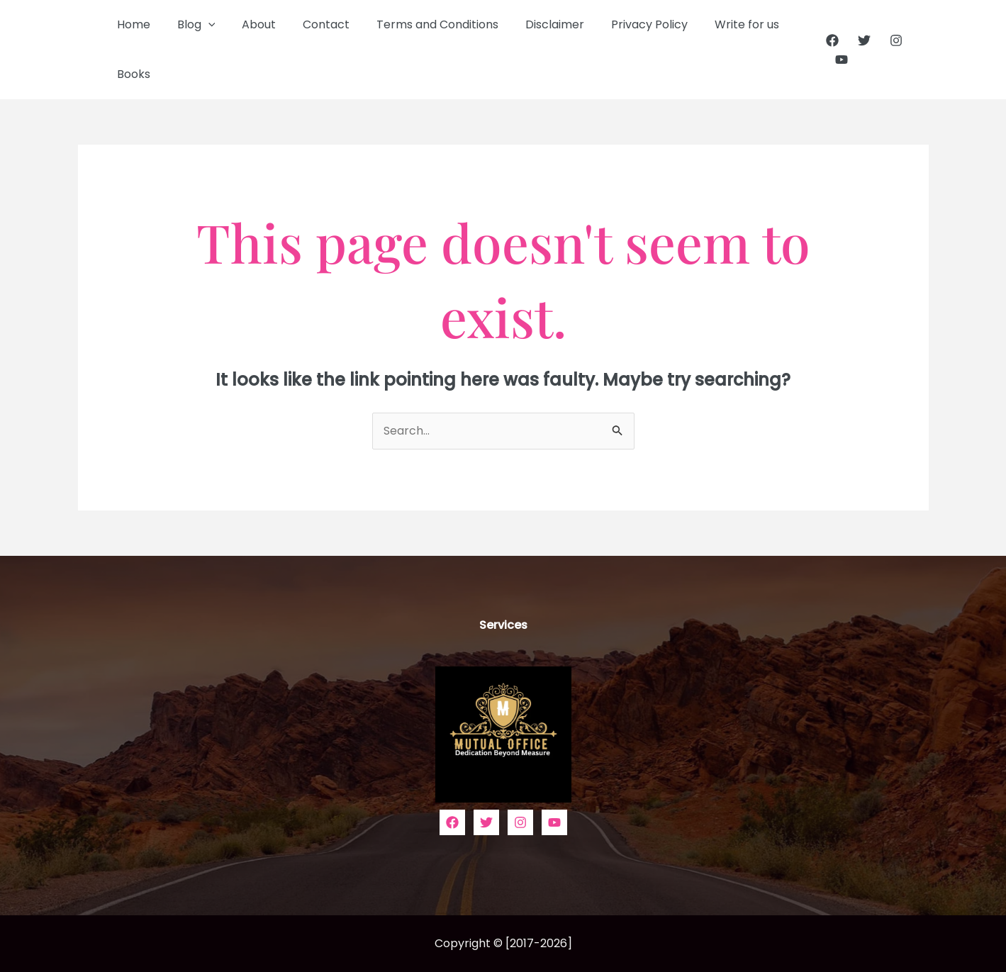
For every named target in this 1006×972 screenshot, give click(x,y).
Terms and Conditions (418, 24)
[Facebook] (827, 40)
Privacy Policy (621, 24)
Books (131, 74)
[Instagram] (891, 40)
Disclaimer (531, 24)
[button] (202, 25)
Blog (190, 25)
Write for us (715, 24)
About (248, 24)
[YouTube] (837, 59)
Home (131, 24)
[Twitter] (859, 40)
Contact (311, 24)
